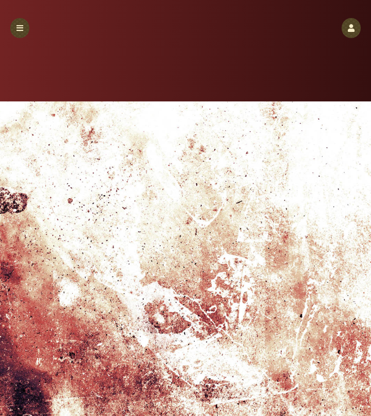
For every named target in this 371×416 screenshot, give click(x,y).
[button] (351, 28)
